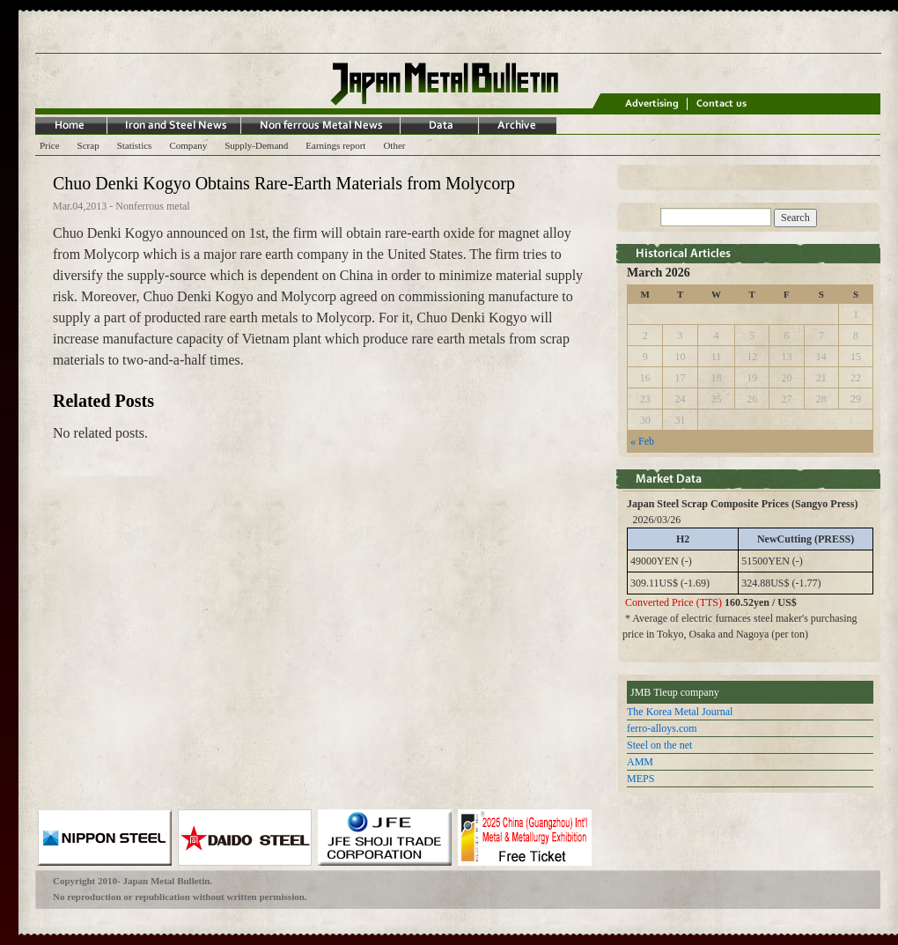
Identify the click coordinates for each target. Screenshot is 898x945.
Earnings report (335, 145)
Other (394, 145)
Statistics (134, 145)
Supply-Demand (256, 145)
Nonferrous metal (152, 206)
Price (50, 145)
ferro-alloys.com (662, 728)
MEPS (640, 778)
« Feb (642, 441)
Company (188, 145)
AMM (640, 762)
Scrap (88, 145)
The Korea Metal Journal (679, 711)
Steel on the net (659, 745)
